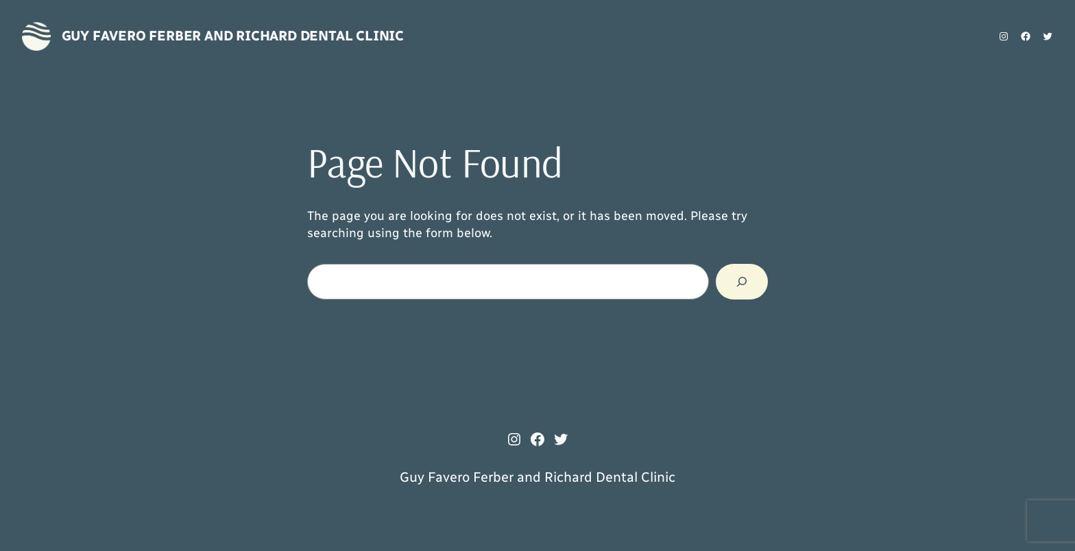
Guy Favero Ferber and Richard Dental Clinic (233, 35)
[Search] (742, 281)
